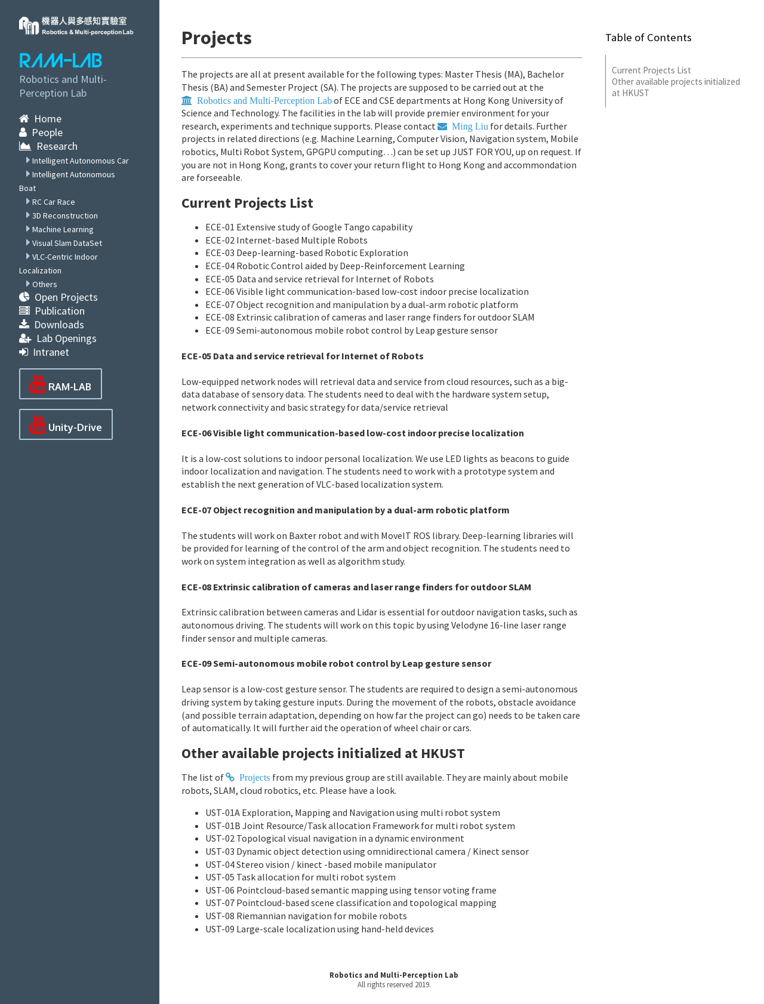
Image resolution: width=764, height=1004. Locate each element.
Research (48, 146)
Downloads (51, 324)
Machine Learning (63, 229)
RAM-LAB (61, 61)
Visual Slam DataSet (67, 243)
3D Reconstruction (65, 215)
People (41, 132)
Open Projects (58, 297)
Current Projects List (651, 70)
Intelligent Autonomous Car (80, 160)
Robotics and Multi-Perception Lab (393, 975)
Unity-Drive (66, 424)
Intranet (44, 352)
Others (44, 284)
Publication (52, 311)
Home (40, 118)
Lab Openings (58, 338)
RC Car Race (53, 201)
